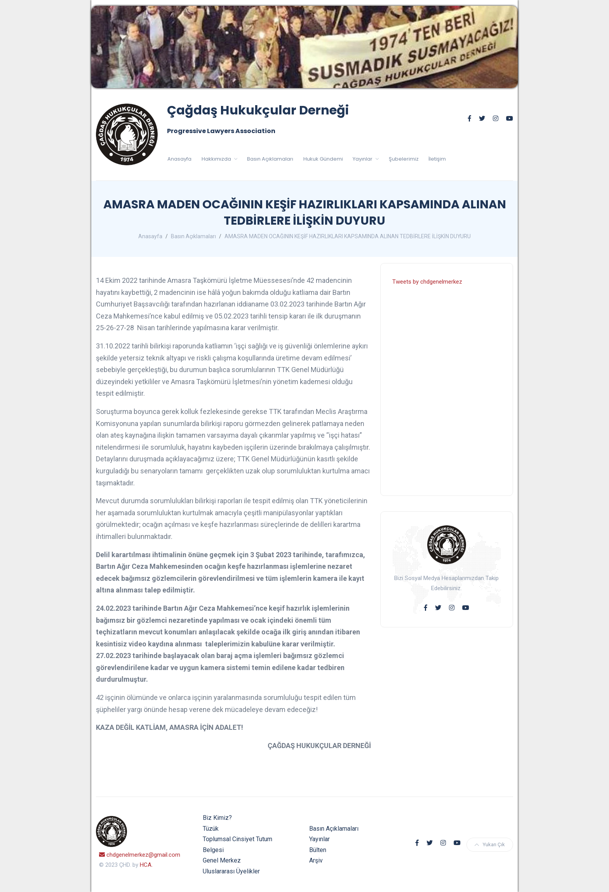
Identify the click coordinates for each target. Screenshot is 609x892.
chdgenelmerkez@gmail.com (139, 854)
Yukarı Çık (490, 844)
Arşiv (316, 860)
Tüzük (211, 828)
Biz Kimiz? (217, 817)
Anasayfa (179, 159)
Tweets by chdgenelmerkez (427, 281)
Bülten (317, 850)
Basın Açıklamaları (270, 159)
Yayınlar (363, 159)
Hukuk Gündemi (323, 159)
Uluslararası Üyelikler (231, 871)
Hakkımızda (217, 159)
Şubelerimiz (404, 159)
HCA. (146, 864)
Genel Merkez (222, 860)
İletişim (437, 159)
